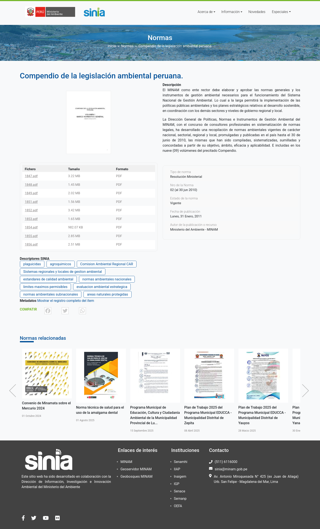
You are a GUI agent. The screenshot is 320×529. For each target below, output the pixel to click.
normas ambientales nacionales (107, 279)
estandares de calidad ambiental (48, 279)
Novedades (256, 12)
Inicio (112, 46)
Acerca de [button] (205, 12)
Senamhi (180, 462)
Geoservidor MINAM (136, 469)
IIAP (177, 469)
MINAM (126, 462)
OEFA (178, 506)
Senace (179, 491)
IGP (176, 484)
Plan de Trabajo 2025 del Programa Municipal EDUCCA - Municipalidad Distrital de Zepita (208, 415)
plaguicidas (32, 264)
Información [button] (230, 12)
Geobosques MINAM (137, 476)
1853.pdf (31, 219)
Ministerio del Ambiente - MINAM (194, 229)
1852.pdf (31, 210)
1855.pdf (31, 236)
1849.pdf (31, 193)
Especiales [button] (280, 12)
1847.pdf (31, 176)
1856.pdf (31, 244)
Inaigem (180, 476)
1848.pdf (31, 185)
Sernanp (180, 499)
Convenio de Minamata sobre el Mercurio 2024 (46, 405)
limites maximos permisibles (45, 287)
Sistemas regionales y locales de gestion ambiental (62, 272)
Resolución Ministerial (186, 177)
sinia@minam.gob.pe (231, 469)
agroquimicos (60, 264)
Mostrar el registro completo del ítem (65, 301)
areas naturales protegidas (107, 294)
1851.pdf (31, 202)
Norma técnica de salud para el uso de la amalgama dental (100, 410)
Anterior (13, 390)
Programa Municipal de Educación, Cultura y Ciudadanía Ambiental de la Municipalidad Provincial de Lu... (155, 415)
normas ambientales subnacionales (50, 294)
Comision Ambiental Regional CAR (106, 264)
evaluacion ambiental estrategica (102, 287)
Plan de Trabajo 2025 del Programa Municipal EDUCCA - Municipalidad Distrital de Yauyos (262, 415)
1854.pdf (31, 227)
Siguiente (306, 390)
